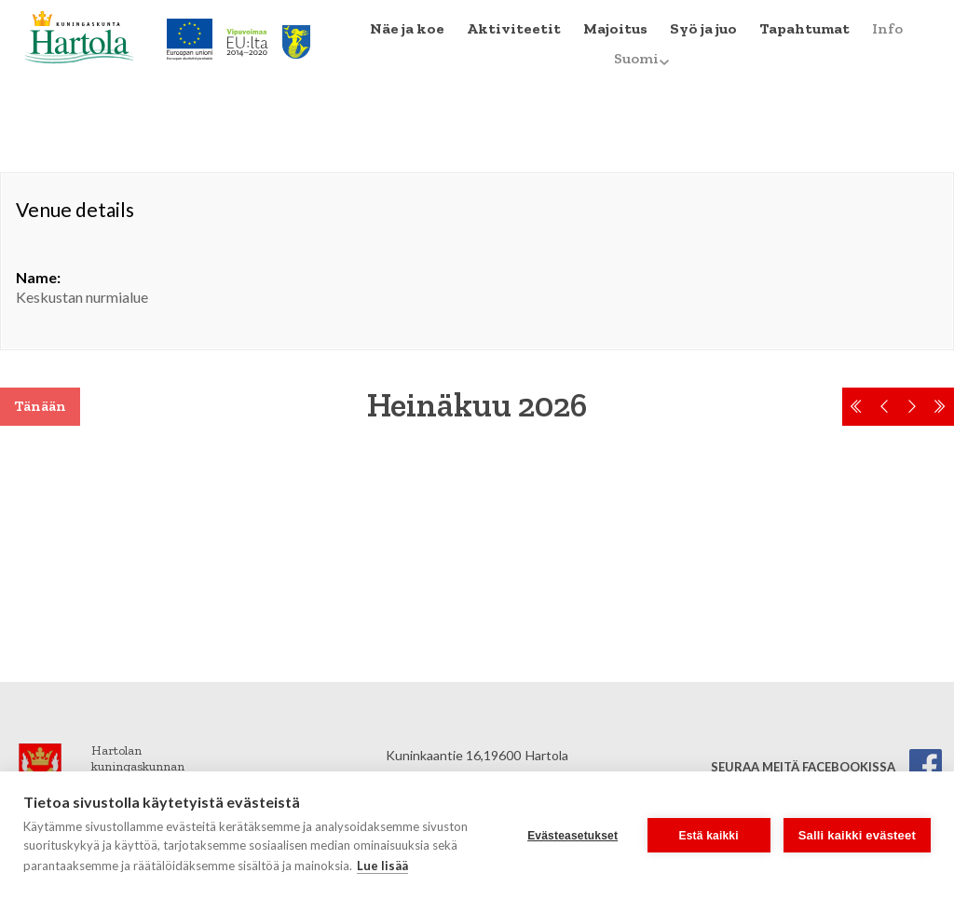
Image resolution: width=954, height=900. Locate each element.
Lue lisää (382, 865)
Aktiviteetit (514, 28)
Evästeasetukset (572, 835)
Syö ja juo (703, 28)
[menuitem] (407, 29)
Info (887, 28)
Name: (38, 277)
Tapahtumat (804, 28)
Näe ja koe (407, 28)
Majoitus (615, 28)
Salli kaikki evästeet (857, 835)
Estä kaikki (709, 835)
